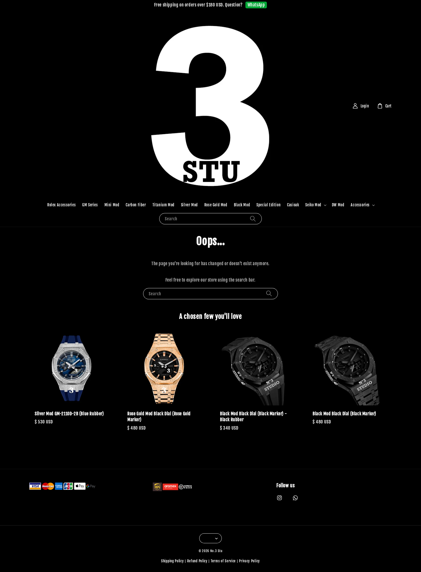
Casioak (293, 205)
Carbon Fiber (136, 205)
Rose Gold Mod (215, 205)
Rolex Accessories (61, 205)
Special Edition (268, 205)
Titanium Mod (164, 205)
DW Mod (338, 205)
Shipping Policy (172, 561)
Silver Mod (189, 205)
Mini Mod (111, 205)
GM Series (90, 205)
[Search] (253, 218)
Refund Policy (197, 561)
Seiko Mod (313, 205)
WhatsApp (256, 5)
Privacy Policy (249, 561)
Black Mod (242, 205)
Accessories (360, 205)
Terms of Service (223, 561)
